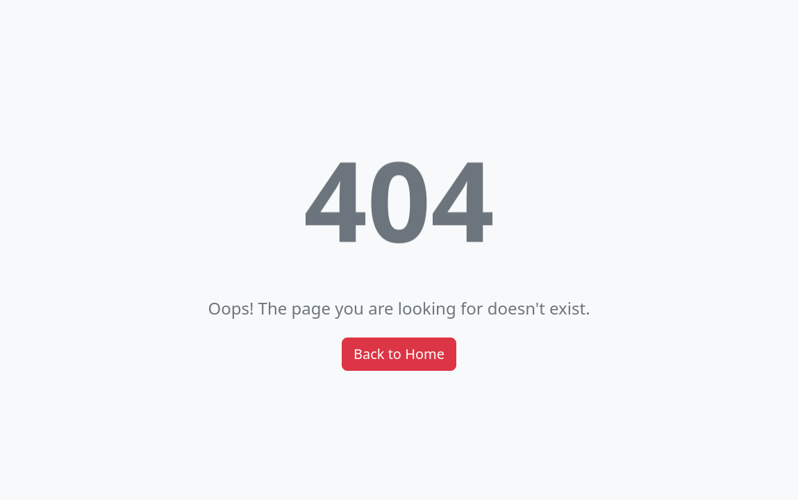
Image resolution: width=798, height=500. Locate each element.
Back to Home (399, 353)
